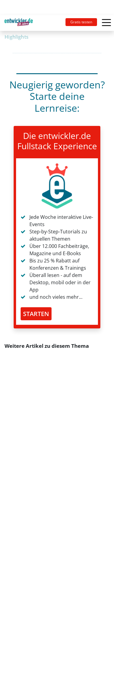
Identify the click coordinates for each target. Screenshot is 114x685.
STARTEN (36, 314)
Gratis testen (81, 22)
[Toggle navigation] (21, 23)
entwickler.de (19, 24)
